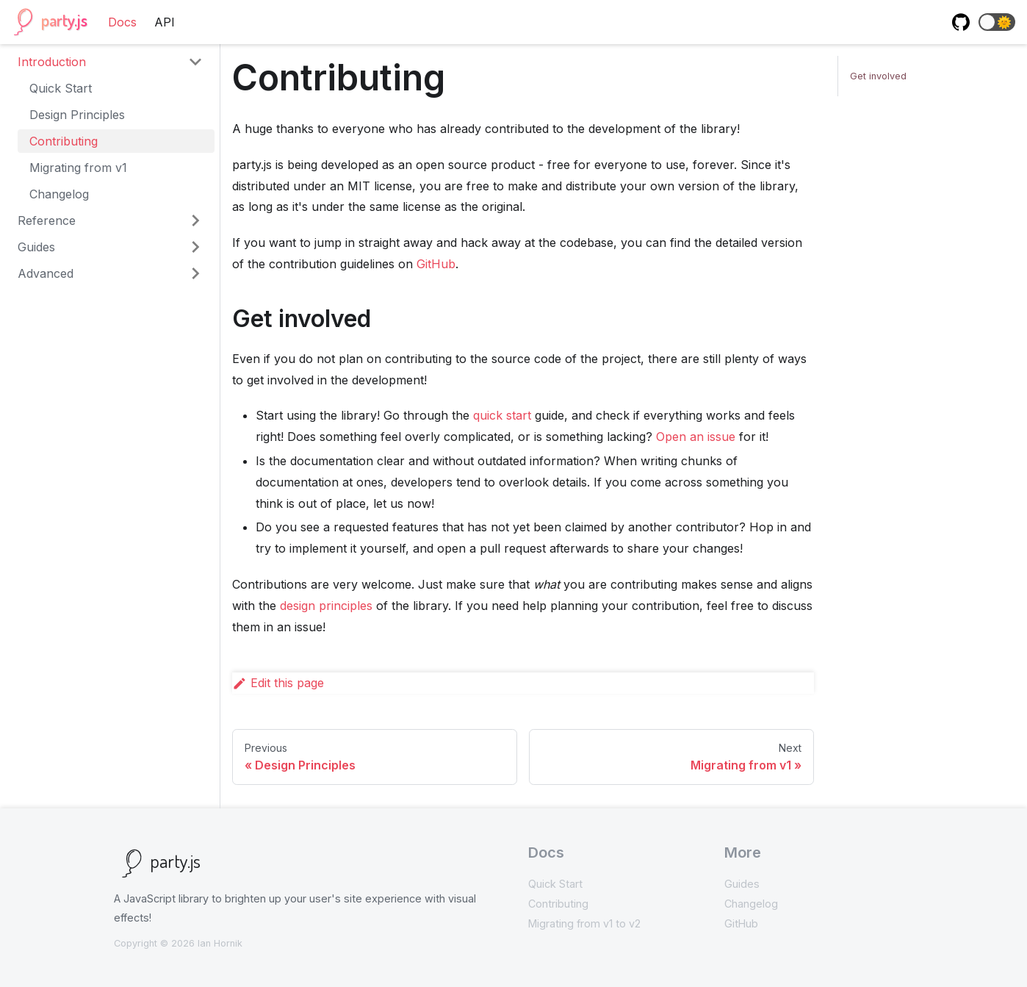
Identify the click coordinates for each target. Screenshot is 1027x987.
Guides (36, 247)
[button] (997, 22)
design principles (326, 605)
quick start (502, 415)
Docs (122, 22)
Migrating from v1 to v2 (584, 923)
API (164, 22)
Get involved (878, 76)
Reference (47, 220)
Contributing (63, 141)
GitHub (436, 263)
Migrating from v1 (78, 167)
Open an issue (695, 436)
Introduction (52, 61)
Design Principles (77, 114)
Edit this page (278, 682)
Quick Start (60, 88)
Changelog (59, 194)
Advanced (45, 273)
